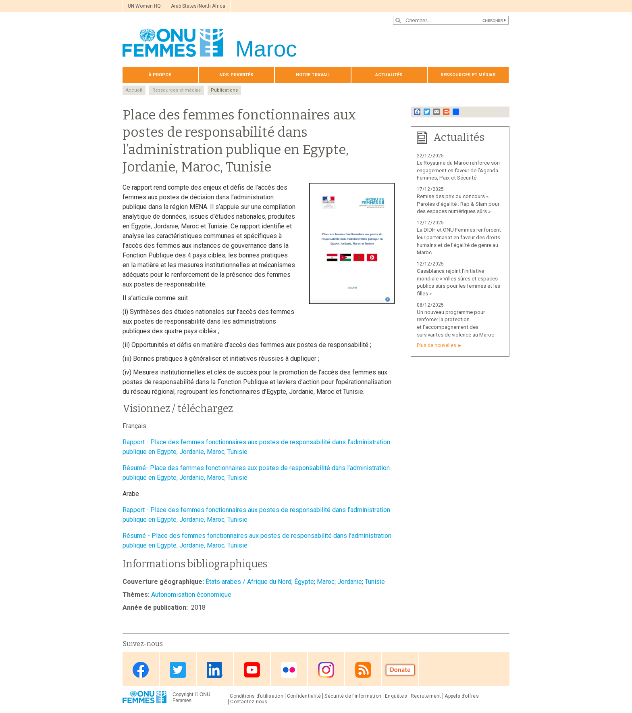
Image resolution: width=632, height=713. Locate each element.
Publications (224, 90)
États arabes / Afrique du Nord (248, 581)
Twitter (178, 669)
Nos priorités (236, 74)
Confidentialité (304, 696)
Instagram (326, 669)
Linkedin (215, 669)
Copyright (183, 694)
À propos (160, 74)
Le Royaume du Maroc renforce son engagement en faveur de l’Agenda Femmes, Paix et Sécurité (458, 170)
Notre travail (313, 74)
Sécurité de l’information (352, 696)
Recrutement (426, 696)
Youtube (252, 669)
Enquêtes (396, 696)
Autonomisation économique (191, 594)
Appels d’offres (461, 696)
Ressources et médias (468, 74)
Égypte (304, 581)
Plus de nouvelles (436, 345)
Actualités (389, 74)
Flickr (289, 669)
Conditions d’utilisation (256, 696)
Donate (400, 669)
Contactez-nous (248, 702)
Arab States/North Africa (198, 6)
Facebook (141, 669)
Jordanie (349, 581)
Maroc (326, 581)
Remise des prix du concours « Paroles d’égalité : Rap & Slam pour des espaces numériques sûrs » (458, 204)
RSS (363, 669)
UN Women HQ (144, 6)
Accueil (134, 90)
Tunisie (375, 581)
